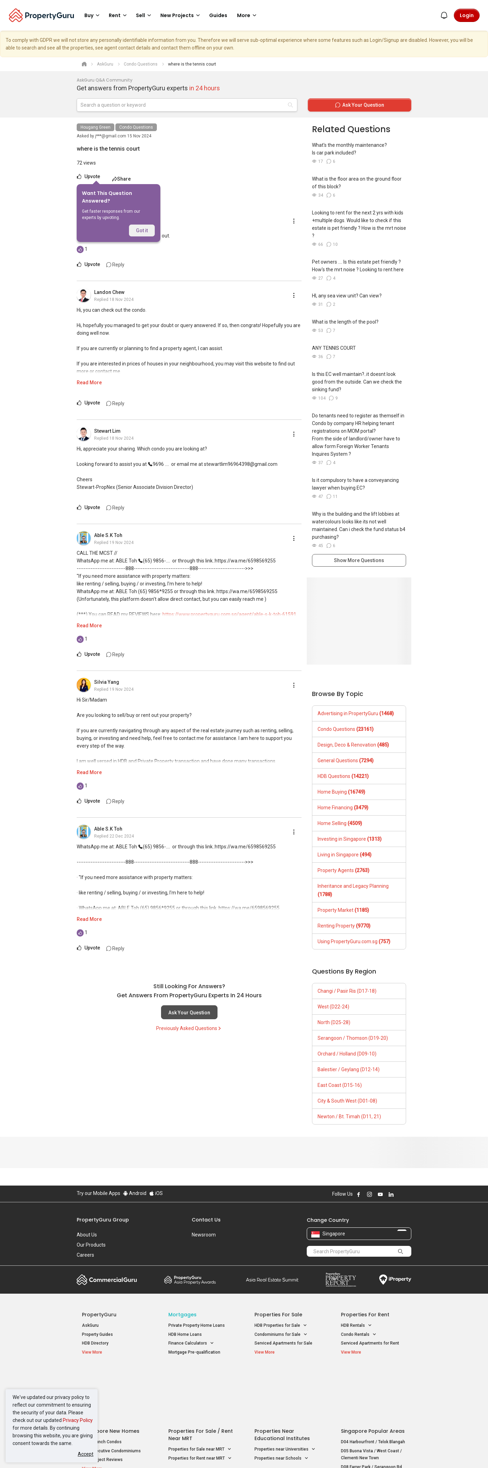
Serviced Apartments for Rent (370, 1343)
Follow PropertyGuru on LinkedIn (391, 1194)
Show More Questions (359, 560)
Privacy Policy (78, 1420)
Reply (115, 264)
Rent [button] (119, 15)
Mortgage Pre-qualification (194, 1352)
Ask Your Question (189, 1012)
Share (121, 179)
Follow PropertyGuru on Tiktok (408, 1194)
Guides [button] (218, 15)
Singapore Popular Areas (373, 1375)
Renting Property (344, 926)
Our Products (91, 1245)
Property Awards (190, 1279)
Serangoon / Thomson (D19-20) (353, 1038)
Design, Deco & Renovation (353, 745)
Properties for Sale (278, 1314)
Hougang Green (95, 127)
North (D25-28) (334, 1022)
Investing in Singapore (350, 839)
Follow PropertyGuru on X (400, 1194)
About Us (87, 1235)
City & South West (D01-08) (347, 1101)
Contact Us (206, 1219)
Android (134, 1193)
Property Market (343, 910)
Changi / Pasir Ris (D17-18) (347, 991)
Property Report (340, 1280)
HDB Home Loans (185, 1334)
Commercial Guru (107, 1279)
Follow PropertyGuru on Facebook (358, 1194)
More (248, 15)
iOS (156, 1193)
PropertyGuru (99, 1314)
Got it (142, 230)
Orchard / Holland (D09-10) (347, 1054)
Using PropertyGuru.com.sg (354, 941)
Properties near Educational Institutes (282, 1379)
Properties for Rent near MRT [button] (200, 1402)
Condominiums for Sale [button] (280, 1334)
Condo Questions (136, 127)
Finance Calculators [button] (191, 1343)
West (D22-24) (333, 1006)
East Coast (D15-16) (340, 1085)
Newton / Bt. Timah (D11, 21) (349, 1116)
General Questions (346, 760)
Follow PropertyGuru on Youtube (380, 1194)
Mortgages (182, 1314)
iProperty (395, 1279)
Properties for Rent (365, 1314)
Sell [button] (144, 15)
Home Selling (340, 823)
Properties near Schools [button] (281, 1402)
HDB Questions (343, 776)
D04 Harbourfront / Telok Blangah (373, 1386)
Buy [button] (93, 15)
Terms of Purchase (238, 1452)
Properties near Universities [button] (284, 1393)
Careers (85, 1255)
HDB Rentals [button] (356, 1325)
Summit (272, 1279)
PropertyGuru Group (103, 1219)
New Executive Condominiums (111, 1394)
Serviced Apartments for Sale (283, 1343)
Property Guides (97, 1334)
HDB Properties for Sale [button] (280, 1325)
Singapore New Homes (110, 1375)
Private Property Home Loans (196, 1325)
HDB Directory (95, 1343)
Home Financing (343, 807)
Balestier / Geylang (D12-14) (349, 1069)
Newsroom (204, 1235)
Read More (89, 382)
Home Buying (341, 792)
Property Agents (343, 870)
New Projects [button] (181, 15)
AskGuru (90, 1325)
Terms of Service (152, 1452)
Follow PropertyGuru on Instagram (369, 1194)
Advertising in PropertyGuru (356, 713)
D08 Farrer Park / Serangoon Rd (371, 1410)
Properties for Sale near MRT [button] (199, 1393)
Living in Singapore (345, 854)
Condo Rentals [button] (358, 1334)
